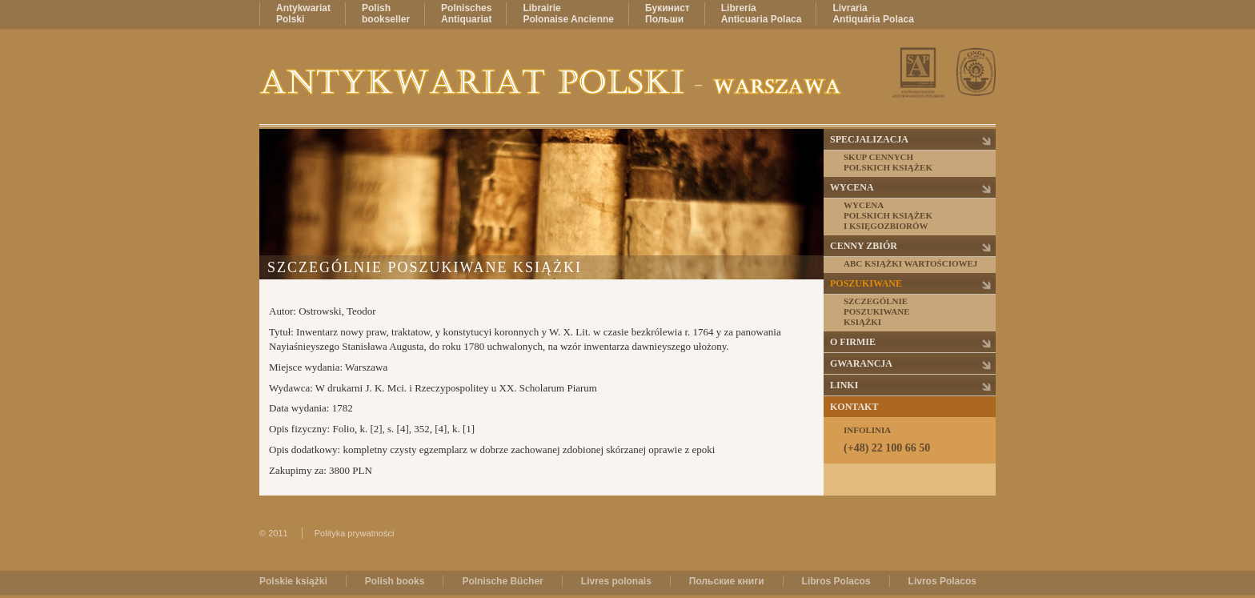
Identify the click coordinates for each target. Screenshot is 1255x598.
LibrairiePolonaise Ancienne (568, 13)
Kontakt (854, 406)
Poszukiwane (866, 283)
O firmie (853, 341)
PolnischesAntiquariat (466, 13)
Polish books (395, 581)
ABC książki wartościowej (910, 263)
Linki (844, 385)
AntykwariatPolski (303, 13)
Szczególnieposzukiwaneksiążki (877, 311)
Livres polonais (616, 581)
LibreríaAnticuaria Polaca (761, 13)
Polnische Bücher (502, 581)
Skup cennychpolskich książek (888, 162)
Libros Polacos (836, 581)
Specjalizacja (869, 139)
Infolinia (919, 439)
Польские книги (726, 581)
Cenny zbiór (863, 245)
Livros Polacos (942, 581)
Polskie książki (293, 581)
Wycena (852, 187)
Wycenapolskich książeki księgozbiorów (888, 215)
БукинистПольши (667, 13)
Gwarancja (861, 363)
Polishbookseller (386, 13)
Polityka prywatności (355, 533)
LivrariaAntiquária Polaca (872, 13)
